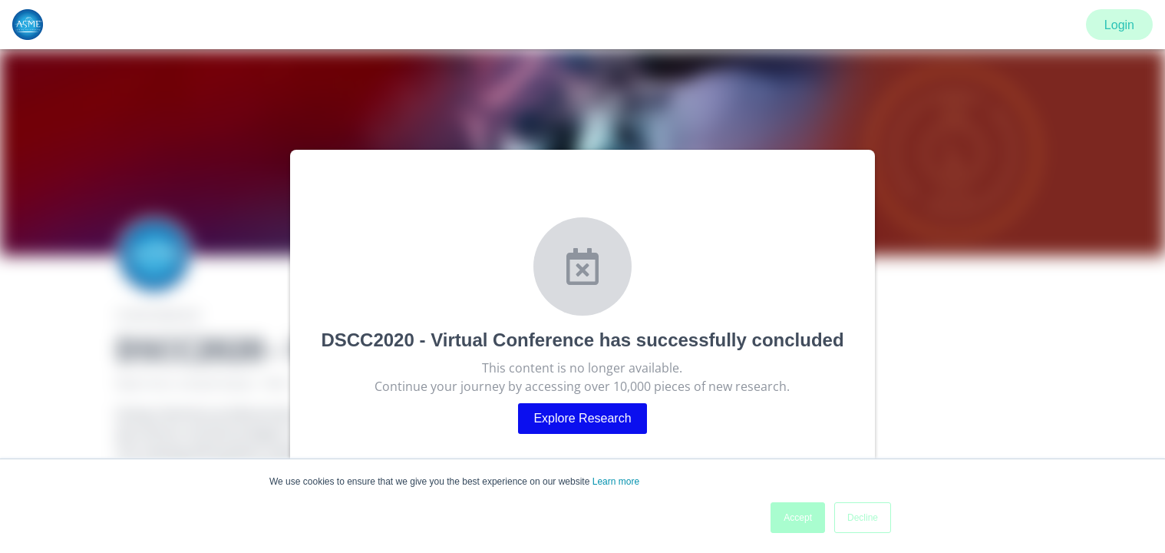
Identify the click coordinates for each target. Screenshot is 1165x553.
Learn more (615, 481)
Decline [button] (862, 517)
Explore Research (582, 418)
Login (1119, 24)
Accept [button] (798, 517)
